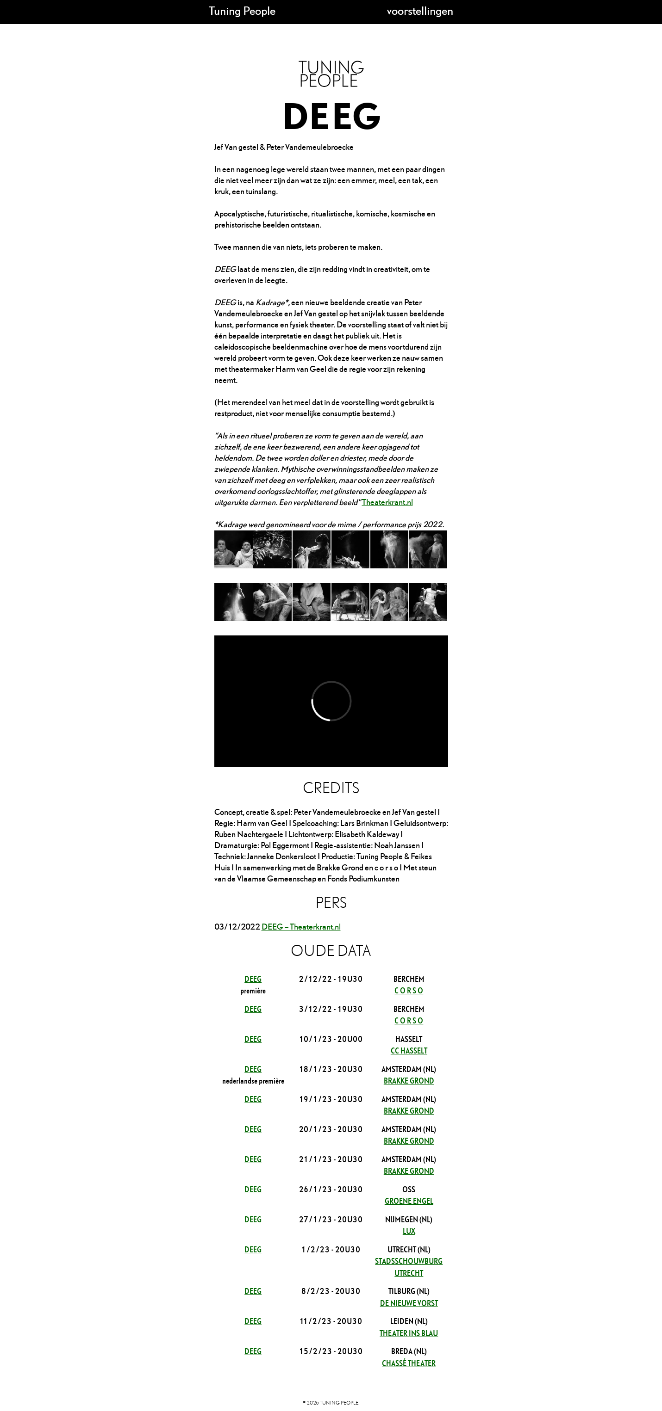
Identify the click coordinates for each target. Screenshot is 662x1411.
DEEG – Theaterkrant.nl (301, 926)
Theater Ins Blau (409, 1332)
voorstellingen (420, 10)
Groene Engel (409, 1200)
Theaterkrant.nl (387, 502)
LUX (409, 1230)
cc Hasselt (409, 1050)
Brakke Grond (409, 1080)
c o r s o (408, 990)
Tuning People (242, 10)
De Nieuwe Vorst (409, 1302)
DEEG (253, 978)
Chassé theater (409, 1362)
